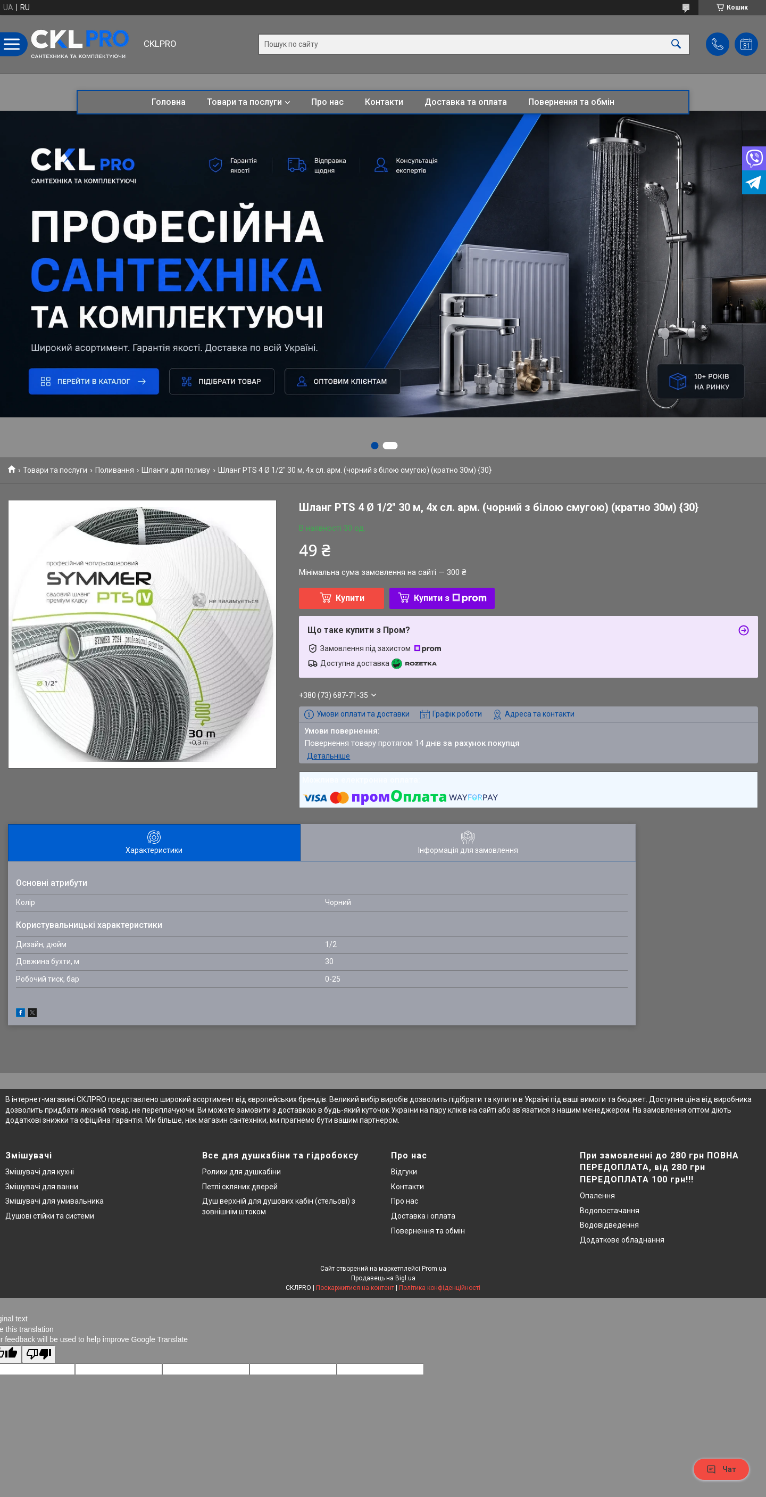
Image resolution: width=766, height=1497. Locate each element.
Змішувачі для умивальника (54, 1201)
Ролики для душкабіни (241, 1171)
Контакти (384, 102)
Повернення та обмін (571, 102)
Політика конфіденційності (439, 1288)
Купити (350, 598)
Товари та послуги (244, 102)
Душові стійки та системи (49, 1216)
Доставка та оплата (465, 102)
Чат (721, 1469)
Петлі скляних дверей (240, 1186)
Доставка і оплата (423, 1216)
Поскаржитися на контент (355, 1288)
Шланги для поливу (175, 470)
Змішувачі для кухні (39, 1171)
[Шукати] (676, 44)
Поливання (114, 470)
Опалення (597, 1195)
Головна (169, 102)
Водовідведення (609, 1225)
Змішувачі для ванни (41, 1186)
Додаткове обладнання (622, 1240)
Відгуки (404, 1171)
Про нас (327, 102)
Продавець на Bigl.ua (383, 1278)
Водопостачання (609, 1210)
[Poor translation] (39, 1354)
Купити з (450, 598)
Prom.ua (434, 1268)
